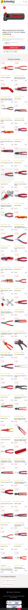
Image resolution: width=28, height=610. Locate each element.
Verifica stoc (17, 47)
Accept (19, 609)
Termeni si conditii (7, 596)
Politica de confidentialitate (18, 596)
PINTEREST (17, 592)
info (12, 80)
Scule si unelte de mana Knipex (9, 580)
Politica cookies (13, 597)
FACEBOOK (10, 592)
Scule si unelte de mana (7, 584)
